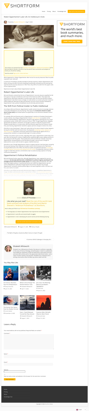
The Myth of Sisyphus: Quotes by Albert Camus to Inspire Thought (24, 232)
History (33, 226)
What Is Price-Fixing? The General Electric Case (27, 283)
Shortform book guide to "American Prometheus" (36, 67)
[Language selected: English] (80, 409)
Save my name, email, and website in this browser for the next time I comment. (25, 375)
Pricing (49, 11)
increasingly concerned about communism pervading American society (28, 148)
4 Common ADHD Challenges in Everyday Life (39, 239)
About (54, 11)
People (37, 226)
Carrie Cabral (8, 310)
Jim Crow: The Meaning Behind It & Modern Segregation (43, 283)
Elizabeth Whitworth (19, 22)
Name (6, 353)
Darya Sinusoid (9, 286)
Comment (7, 333)
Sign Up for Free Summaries (76, 11)
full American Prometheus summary (30, 208)
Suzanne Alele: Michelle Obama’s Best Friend (43, 312)
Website (6, 369)
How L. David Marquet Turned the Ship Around (27, 312)
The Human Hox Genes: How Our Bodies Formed (10, 307)
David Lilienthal (36, 118)
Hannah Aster (41, 315)
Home (43, 11)
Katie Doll (40, 287)
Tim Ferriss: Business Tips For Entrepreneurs (10, 283)
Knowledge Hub (61, 11)
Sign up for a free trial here (21, 73)
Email (6, 361)
